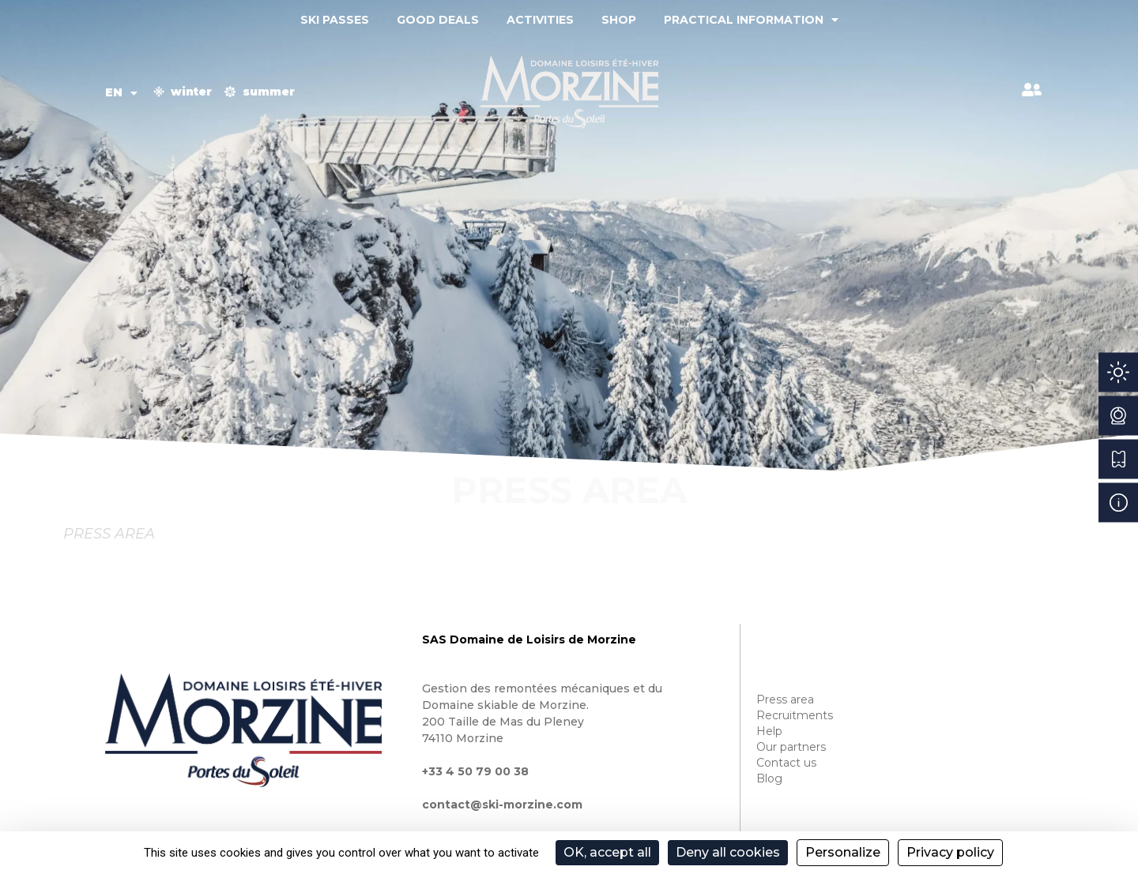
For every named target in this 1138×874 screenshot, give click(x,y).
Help (769, 731)
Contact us (786, 763)
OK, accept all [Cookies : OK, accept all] (607, 852)
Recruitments (794, 715)
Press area (785, 699)
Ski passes (334, 20)
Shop (618, 20)
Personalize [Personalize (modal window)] (842, 852)
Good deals (438, 20)
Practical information (751, 20)
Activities (540, 20)
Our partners (791, 747)
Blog (769, 778)
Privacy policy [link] (950, 852)
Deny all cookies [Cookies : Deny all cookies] (728, 852)
